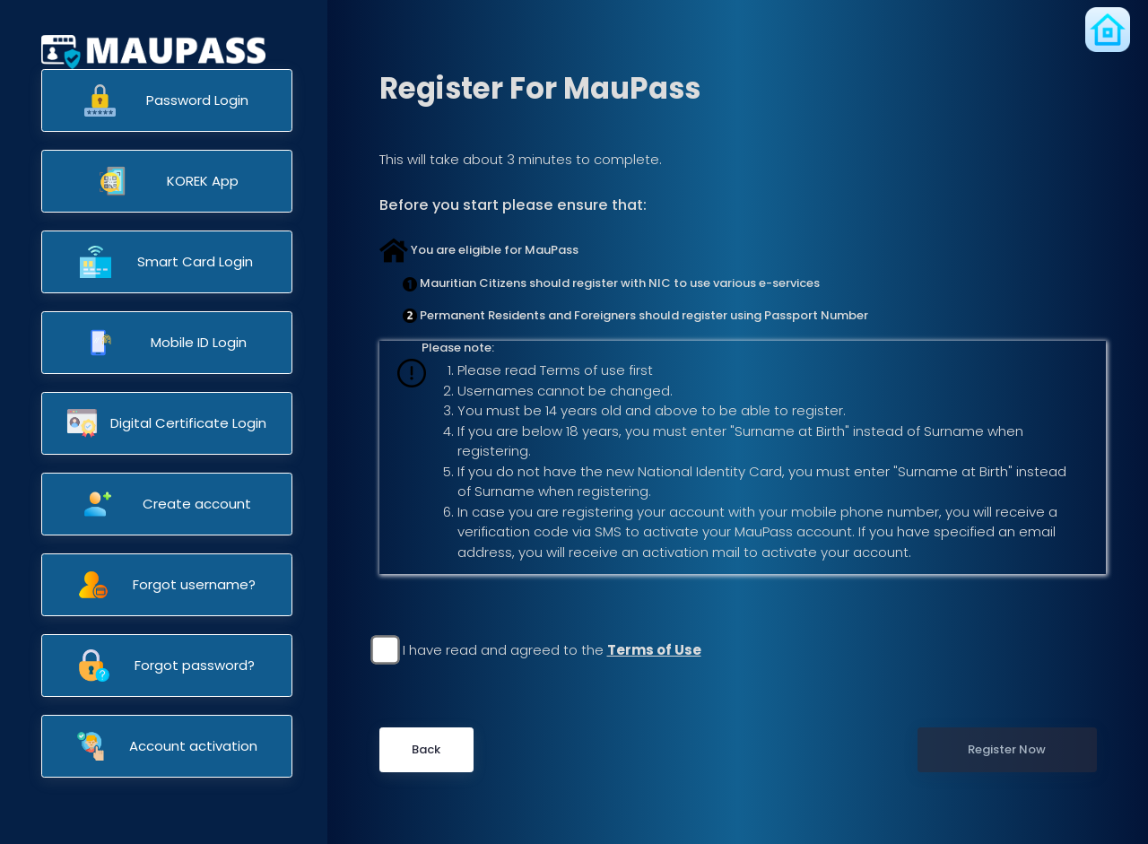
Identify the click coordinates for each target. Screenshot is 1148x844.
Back (426, 749)
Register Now (1007, 749)
